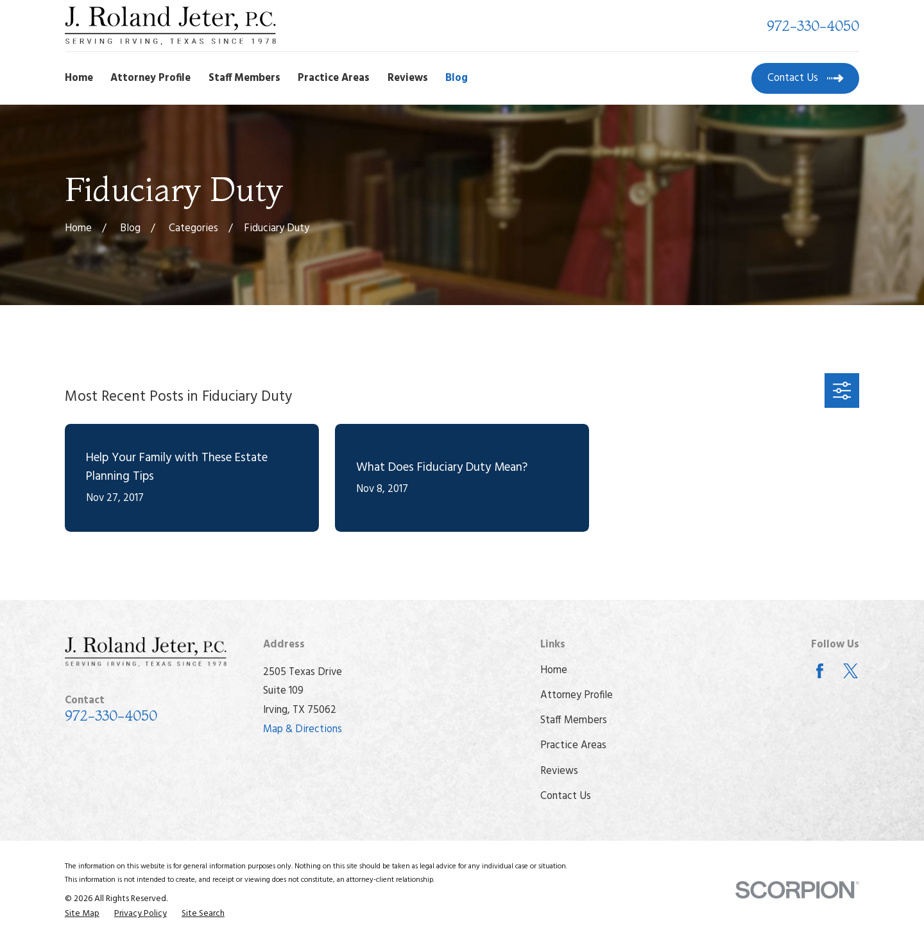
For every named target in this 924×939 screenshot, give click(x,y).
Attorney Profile (576, 695)
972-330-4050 (813, 26)
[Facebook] (819, 670)
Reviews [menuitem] (408, 78)
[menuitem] (82, 914)
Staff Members (573, 720)
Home (553, 670)
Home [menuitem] (79, 78)
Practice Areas (573, 745)
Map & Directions (302, 729)
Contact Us (565, 796)
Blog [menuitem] (456, 78)
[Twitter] (850, 670)
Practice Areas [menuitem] (334, 78)
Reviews (559, 771)
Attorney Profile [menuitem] (150, 78)
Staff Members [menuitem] (244, 78)
